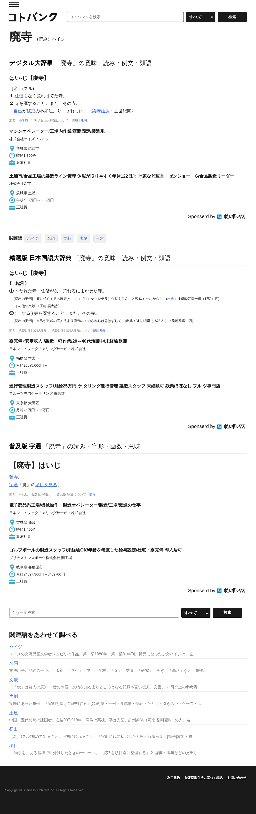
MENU (14, 5)
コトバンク (33, 17)
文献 (67, 238)
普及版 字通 (25, 446)
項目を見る (46, 484)
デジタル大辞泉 (31, 62)
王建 (100, 238)
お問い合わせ (236, 778)
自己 (18, 110)
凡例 (83, 120)
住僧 (19, 95)
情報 (75, 120)
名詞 (51, 238)
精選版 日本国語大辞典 (40, 258)
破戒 (31, 110)
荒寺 (13, 477)
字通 (13, 484)
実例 (84, 238)
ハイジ (33, 238)
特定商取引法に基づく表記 (204, 778)
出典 (170, 299)
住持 (114, 299)
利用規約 (173, 778)
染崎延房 (101, 110)
